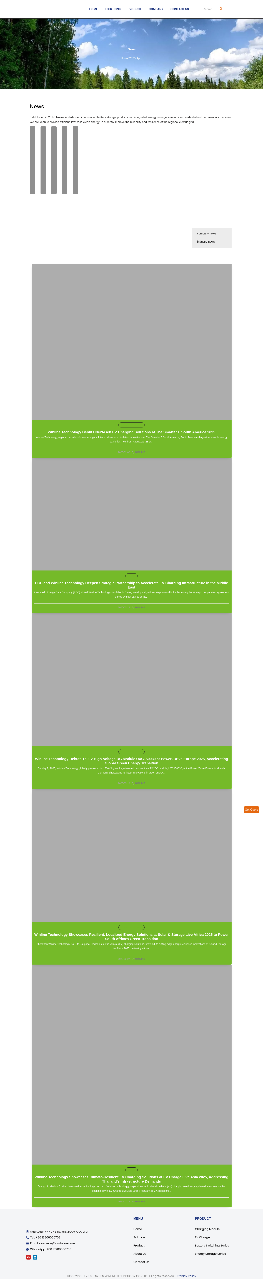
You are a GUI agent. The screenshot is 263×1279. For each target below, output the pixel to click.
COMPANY (156, 9)
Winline (140, 452)
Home (125, 58)
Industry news (206, 241)
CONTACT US (180, 9)
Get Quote (251, 809)
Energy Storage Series (210, 1254)
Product (139, 1245)
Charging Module (207, 1229)
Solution (139, 1237)
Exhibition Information (131, 425)
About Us (140, 1254)
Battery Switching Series (212, 1245)
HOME (93, 9)
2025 (132, 58)
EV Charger (203, 1237)
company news (206, 233)
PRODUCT (134, 9)
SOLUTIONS (113, 9)
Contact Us (141, 1262)
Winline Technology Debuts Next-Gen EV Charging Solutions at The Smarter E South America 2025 (131, 432)
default (131, 576)
